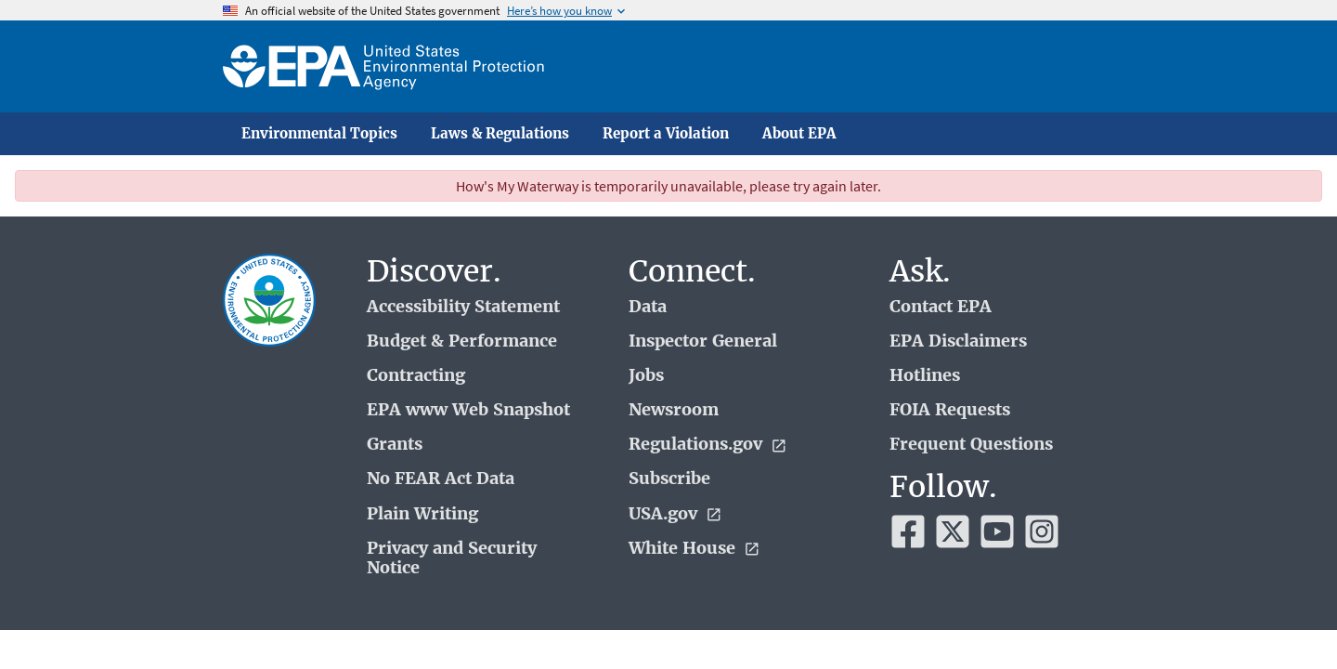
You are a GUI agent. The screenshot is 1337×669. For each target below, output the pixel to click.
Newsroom (674, 410)
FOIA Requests (949, 410)
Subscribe (669, 479)
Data (648, 307)
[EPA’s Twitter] (952, 531)
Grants (394, 444)
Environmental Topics (319, 133)
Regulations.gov (708, 444)
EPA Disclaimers (958, 341)
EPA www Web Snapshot (468, 410)
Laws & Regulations (500, 133)
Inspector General (703, 341)
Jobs (646, 376)
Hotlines (924, 376)
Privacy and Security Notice (452, 558)
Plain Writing (422, 514)
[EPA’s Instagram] (1041, 531)
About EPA (799, 133)
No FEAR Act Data (440, 479)
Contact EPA (940, 307)
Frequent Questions (971, 444)
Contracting (416, 376)
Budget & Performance (462, 341)
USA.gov (675, 514)
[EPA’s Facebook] (908, 531)
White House (694, 548)
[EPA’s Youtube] (997, 531)
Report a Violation (666, 133)
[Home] (383, 66)
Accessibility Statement (463, 307)
